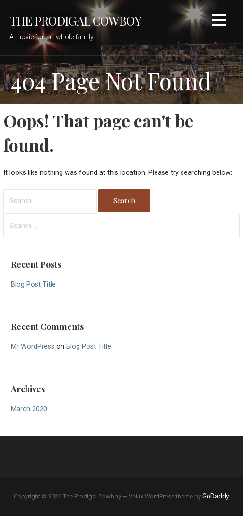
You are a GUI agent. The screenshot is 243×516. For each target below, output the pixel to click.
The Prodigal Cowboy (75, 20)
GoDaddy (215, 496)
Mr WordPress (32, 347)
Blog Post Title (33, 285)
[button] (219, 21)
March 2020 (29, 409)
